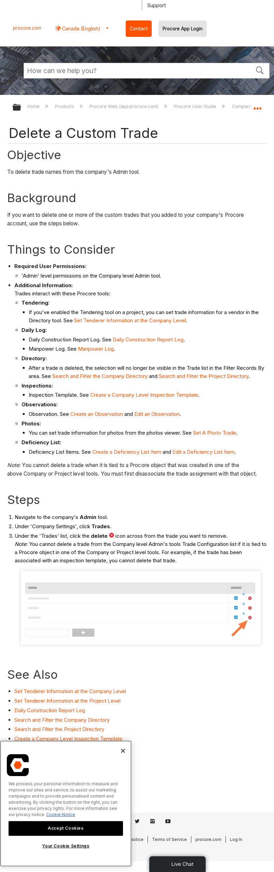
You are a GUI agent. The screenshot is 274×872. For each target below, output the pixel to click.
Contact (139, 28)
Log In (236, 839)
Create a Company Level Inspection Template (144, 395)
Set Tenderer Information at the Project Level (67, 701)
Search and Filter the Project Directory (203, 376)
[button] (260, 69)
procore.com (27, 28)
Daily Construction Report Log (148, 339)
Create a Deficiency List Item (126, 452)
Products (65, 106)
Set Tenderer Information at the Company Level (130, 320)
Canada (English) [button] (80, 28)
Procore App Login (183, 28)
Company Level (249, 106)
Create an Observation (96, 414)
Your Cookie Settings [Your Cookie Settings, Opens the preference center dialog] (65, 845)
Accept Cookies (65, 828)
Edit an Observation (157, 414)
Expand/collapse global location (257, 105)
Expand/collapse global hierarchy (21, 108)
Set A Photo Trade (214, 433)
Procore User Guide (196, 106)
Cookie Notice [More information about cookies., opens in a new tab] (60, 814)
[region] (66, 804)
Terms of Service (169, 839)
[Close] (123, 750)
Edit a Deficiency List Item (203, 452)
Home (34, 106)
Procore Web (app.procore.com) (125, 106)
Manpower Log (96, 349)
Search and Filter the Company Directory (100, 376)
